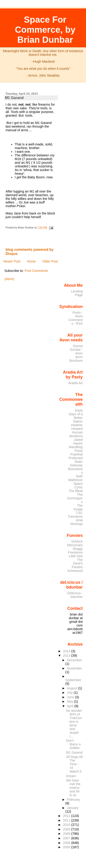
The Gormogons (75, 498)
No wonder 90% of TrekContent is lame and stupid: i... (74, 723)
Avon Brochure (76, 358)
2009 (67, 829)
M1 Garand (14, 98)
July (70, 692)
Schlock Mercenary (75, 543)
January (73, 808)
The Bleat (76, 491)
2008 (67, 833)
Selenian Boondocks (75, 468)
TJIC (79, 513)
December (74, 660)
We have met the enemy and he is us (73, 788)
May (70, 701)
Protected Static (76, 459)
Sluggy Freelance (75, 550)
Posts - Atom (77, 314)
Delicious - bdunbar (75, 595)
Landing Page (77, 293)
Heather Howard (77, 427)
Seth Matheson (75, 478)
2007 (67, 838)
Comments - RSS (75, 321)
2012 (67, 816)
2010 (67, 825)
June (71, 697)
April (71, 706)
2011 (67, 820)
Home (31, 261)
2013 (67, 655)
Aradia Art (75, 383)
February (73, 799)
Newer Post (11, 261)
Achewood (75, 571)
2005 (67, 847)
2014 (67, 651)
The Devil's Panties (77, 563)
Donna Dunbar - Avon (76, 349)
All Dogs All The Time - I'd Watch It (74, 764)
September (73, 680)
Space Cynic (78, 485)
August (72, 688)
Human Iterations (76, 434)
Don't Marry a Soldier (73, 744)
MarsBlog (76, 447)
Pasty (79, 450)
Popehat (76, 454)
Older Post (50, 261)
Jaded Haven (78, 441)
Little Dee (76, 556)
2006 (67, 843)
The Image (78, 507)
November (74, 668)
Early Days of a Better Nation (76, 416)
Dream (71, 776)
